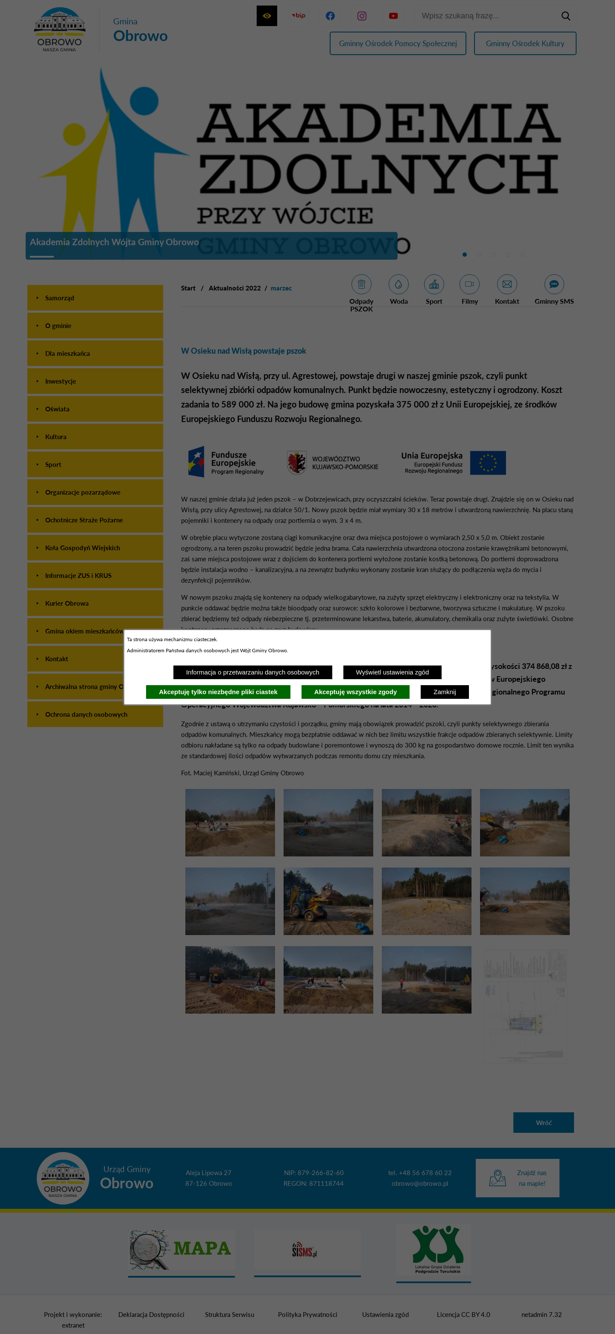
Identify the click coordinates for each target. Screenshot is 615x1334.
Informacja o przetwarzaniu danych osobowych (252, 672)
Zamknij (444, 691)
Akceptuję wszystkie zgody (355, 691)
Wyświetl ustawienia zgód (392, 672)
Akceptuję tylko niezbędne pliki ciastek (218, 691)
